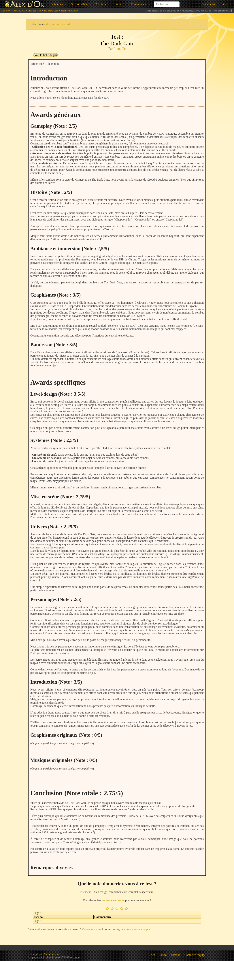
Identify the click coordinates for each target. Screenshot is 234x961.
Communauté (139, 4)
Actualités (57, 4)
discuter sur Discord (58, 24)
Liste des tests (34, 10)
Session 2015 (18, 10)
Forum (118, 4)
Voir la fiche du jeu (45, 55)
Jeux (152, 954)
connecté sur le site (113, 900)
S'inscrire (226, 4)
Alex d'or (5, 10)
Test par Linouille (69, 10)
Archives (100, 4)
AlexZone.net (51, 954)
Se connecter (208, 4)
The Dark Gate (51, 10)
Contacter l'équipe (195, 954)
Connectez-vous (91, 929)
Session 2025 (79, 4)
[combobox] (167, 2)
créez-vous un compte (137, 929)
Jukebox (175, 954)
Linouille (120, 49)
